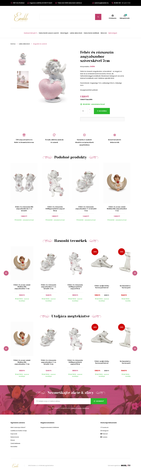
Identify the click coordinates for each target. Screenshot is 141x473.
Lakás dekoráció (76, 33)
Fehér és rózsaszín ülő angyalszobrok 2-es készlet (24, 208)
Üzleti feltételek (15, 443)
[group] (24, 275)
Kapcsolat (14, 434)
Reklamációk (15, 437)
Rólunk (13, 440)
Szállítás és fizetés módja (19, 431)
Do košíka (103, 111)
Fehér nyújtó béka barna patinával (102, 287)
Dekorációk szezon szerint (49, 33)
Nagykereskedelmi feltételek (50, 427)
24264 (92, 66)
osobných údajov (76, 408)
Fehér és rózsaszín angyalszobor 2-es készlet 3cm (86, 208)
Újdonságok (112, 33)
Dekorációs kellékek (91, 33)
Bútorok (104, 33)
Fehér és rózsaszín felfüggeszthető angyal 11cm (55, 208)
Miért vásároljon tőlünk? (18, 427)
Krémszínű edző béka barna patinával (128, 287)
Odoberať (99, 401)
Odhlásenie (85, 408)
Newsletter (14, 446)
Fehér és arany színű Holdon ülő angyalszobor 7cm (117, 208)
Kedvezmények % (30, 33)
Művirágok (64, 33)
